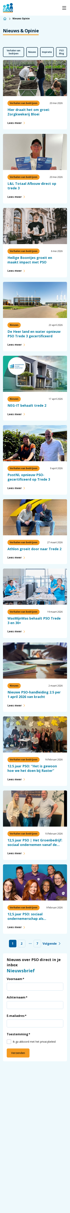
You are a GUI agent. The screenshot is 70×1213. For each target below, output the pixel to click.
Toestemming (17, 1034)
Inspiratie (47, 52)
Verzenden (18, 1053)
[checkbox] (9, 1041)
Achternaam (16, 997)
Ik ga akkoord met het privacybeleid (34, 1041)
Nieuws (32, 52)
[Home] (5, 18)
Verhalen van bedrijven (13, 52)
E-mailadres (15, 1016)
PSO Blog (61, 52)
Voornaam (14, 979)
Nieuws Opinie (21, 18)
